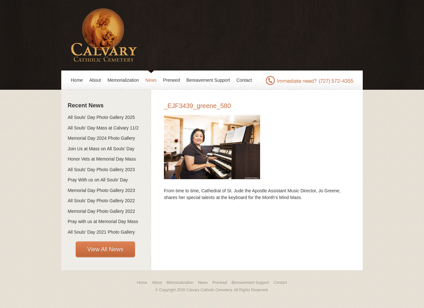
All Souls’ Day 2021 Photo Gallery (101, 232)
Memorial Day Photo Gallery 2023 (101, 190)
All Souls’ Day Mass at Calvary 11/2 (103, 127)
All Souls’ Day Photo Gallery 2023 (101, 169)
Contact (244, 80)
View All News (105, 249)
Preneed (171, 80)
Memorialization (123, 80)
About (95, 80)
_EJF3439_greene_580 (197, 105)
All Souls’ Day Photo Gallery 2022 (101, 200)
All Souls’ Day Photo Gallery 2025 (101, 117)
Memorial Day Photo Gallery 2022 (101, 211)
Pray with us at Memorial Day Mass (103, 221)
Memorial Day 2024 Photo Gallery (101, 138)
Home (77, 80)
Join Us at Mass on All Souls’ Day (101, 148)
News (151, 80)
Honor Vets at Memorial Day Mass (102, 159)
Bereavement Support (208, 80)
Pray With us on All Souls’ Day (98, 179)
